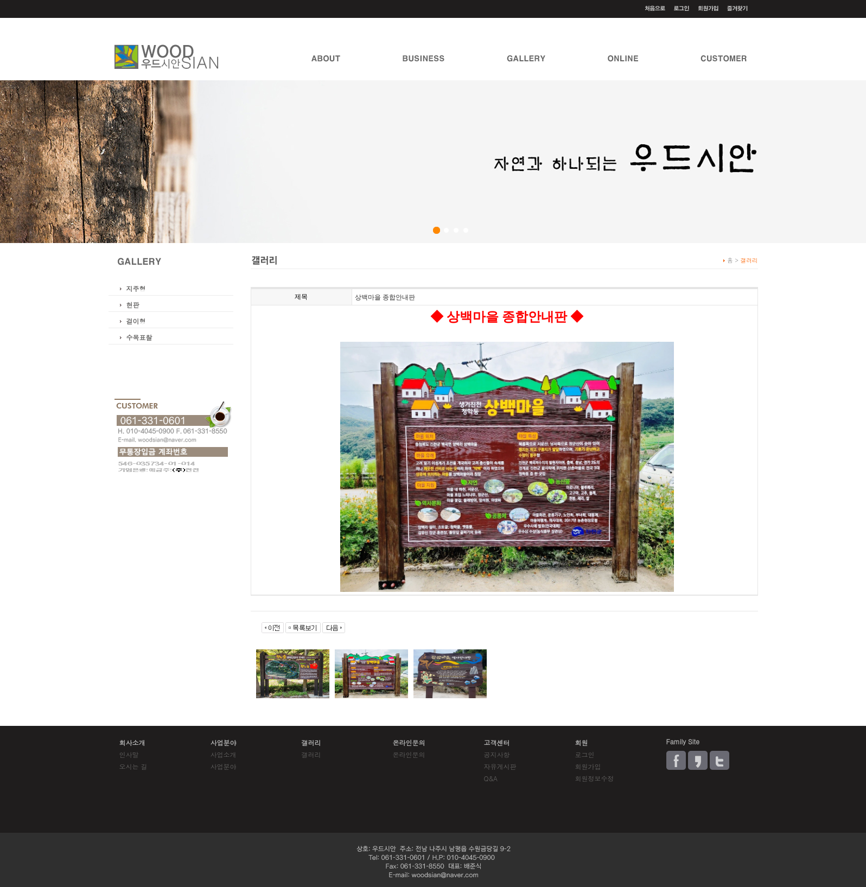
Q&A (491, 778)
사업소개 (224, 754)
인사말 (129, 754)
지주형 (136, 288)
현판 (132, 304)
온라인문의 (409, 754)
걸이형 (136, 321)
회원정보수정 (594, 778)
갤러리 (311, 754)
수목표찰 (139, 337)
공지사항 (497, 754)
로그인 (585, 754)
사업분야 (224, 766)
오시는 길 (133, 766)
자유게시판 (500, 766)
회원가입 (588, 766)
